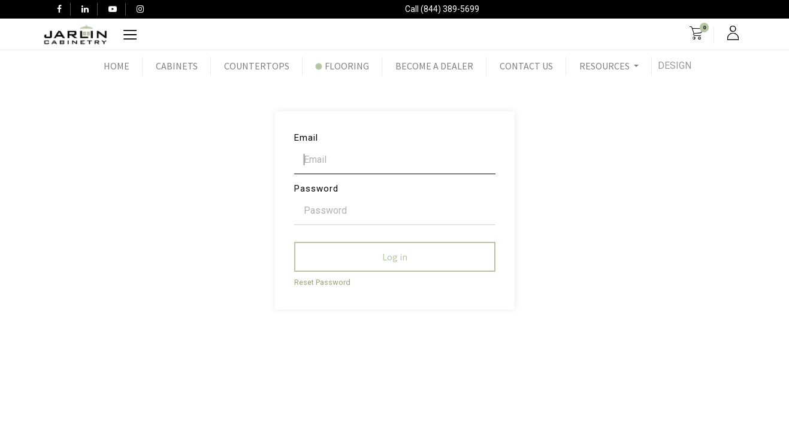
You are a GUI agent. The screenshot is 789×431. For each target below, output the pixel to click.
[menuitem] (116, 65)
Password (316, 188)
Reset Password (322, 282)
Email (306, 137)
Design (674, 65)
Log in (394, 257)
